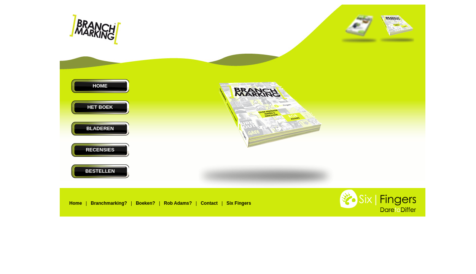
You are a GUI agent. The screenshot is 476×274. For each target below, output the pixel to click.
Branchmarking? (109, 203)
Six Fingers (238, 203)
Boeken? (145, 203)
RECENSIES (100, 150)
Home (75, 203)
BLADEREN (100, 128)
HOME (100, 86)
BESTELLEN (100, 171)
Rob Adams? (178, 203)
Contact (209, 203)
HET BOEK (100, 107)
